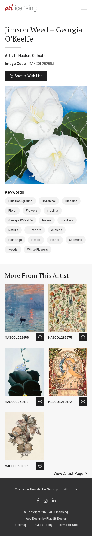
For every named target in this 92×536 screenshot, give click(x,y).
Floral (12, 210)
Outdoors (34, 230)
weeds (13, 249)
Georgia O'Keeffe (20, 220)
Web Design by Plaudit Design (46, 518)
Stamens (75, 240)
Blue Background (20, 201)
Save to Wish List (28, 75)
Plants (55, 240)
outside (56, 230)
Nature (13, 230)
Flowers (32, 210)
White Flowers (37, 249)
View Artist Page (68, 473)
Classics (71, 201)
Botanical (49, 201)
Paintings (15, 240)
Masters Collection (33, 55)
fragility (52, 210)
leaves (46, 220)
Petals (36, 240)
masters (67, 220)
